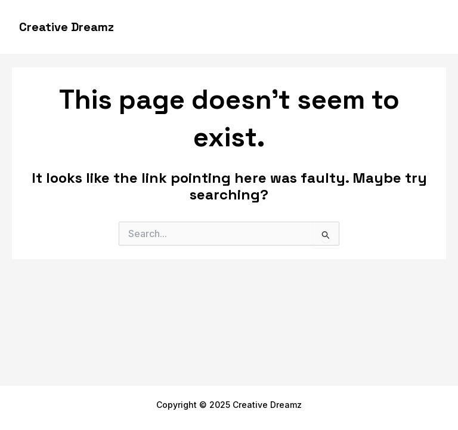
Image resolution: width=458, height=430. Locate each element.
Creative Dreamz (66, 27)
